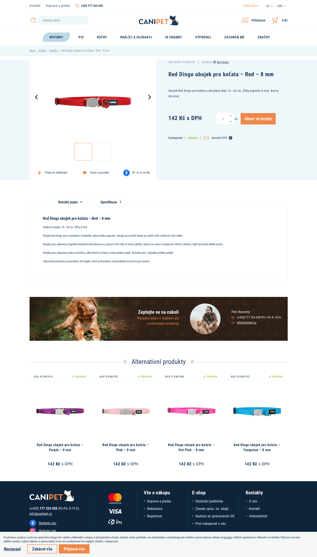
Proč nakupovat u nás (210, 523)
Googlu (228, 537)
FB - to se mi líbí (141, 172)
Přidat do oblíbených (56, 172)
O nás (253, 501)
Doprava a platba (58, 6)
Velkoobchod (258, 516)
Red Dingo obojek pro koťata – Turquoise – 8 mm (257, 447)
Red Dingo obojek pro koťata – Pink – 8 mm (125, 447)
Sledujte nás (47, 523)
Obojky (54, 50)
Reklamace (155, 508)
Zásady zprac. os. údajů (212, 508)
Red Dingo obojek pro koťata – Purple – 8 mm (60, 447)
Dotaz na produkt (99, 172)
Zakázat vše (42, 549)
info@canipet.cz (246, 322)
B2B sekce (251, 6)
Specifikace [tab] (110, 202)
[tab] (69, 199)
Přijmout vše (74, 549)
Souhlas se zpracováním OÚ (215, 516)
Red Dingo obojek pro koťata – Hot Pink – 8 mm (191, 447)
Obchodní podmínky (209, 501)
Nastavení (12, 549)
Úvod (32, 50)
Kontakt (35, 6)
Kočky (42, 50)
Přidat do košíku (258, 118)
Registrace (154, 516)
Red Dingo (223, 62)
